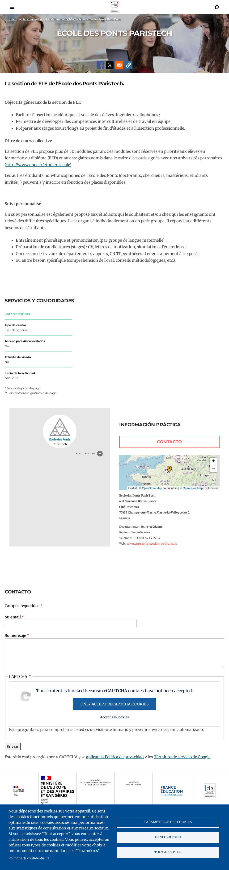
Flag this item (86, 453)
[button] (128, 65)
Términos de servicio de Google (182, 756)
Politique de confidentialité (28, 858)
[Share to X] (110, 65)
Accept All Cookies (114, 717)
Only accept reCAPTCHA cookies (115, 704)
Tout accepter (167, 852)
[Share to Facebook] (100, 65)
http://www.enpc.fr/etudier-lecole (38, 164)
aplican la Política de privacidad (115, 756)
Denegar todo (168, 837)
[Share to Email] (119, 65)
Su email (13, 617)
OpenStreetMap (152, 488)
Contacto (169, 441)
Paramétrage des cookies (168, 822)
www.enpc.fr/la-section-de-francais (152, 543)
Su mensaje (15, 635)
